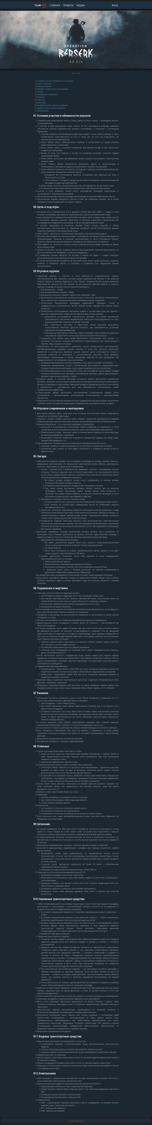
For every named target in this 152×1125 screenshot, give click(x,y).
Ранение (41, 97)
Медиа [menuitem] (81, 5)
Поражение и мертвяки (47, 94)
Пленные (41, 100)
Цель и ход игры (44, 83)
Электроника (42, 110)
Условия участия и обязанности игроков (55, 81)
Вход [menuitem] (115, 5)
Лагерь (40, 91)
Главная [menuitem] (55, 5)
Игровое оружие (44, 86)
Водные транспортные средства (51, 108)
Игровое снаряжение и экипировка (52, 89)
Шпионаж (41, 102)
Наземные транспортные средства (52, 105)
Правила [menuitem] (68, 5)
